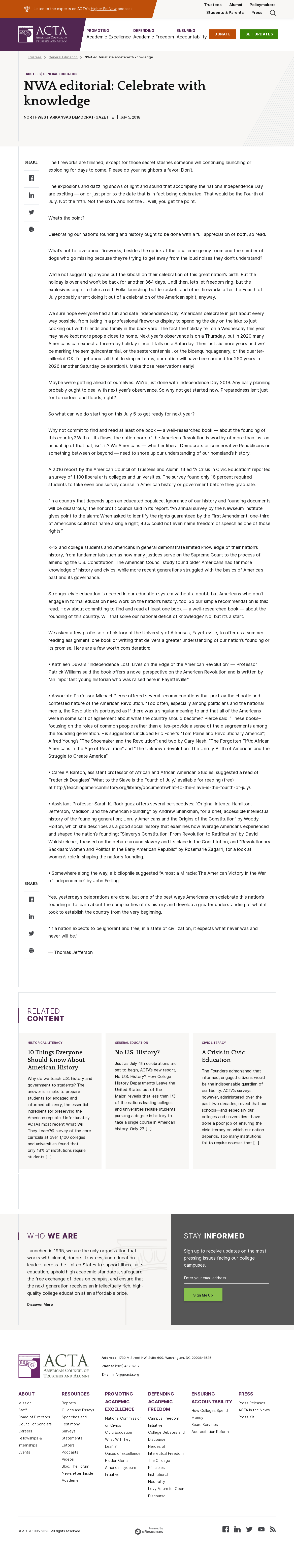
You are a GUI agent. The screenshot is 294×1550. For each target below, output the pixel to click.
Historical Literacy (45, 1043)
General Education (63, 57)
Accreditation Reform (210, 1431)
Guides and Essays (78, 1410)
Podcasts (70, 1452)
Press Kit (246, 1417)
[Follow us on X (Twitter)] (249, 1528)
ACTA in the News (254, 1410)
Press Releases (252, 1403)
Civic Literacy (214, 1043)
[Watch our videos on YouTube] (261, 1528)
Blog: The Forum (75, 1466)
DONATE (222, 34)
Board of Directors (34, 1417)
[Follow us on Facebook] (225, 1528)
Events (24, 1452)
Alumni (235, 5)
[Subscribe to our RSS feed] (273, 1528)
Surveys (69, 1431)
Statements (72, 1438)
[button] (108, 34)
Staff (22, 1410)
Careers (25, 1431)
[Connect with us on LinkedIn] (237, 1528)
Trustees (213, 5)
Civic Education (118, 1432)
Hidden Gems (116, 1460)
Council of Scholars (35, 1424)
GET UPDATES (259, 34)
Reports (69, 1403)
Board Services (204, 1424)
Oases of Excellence (123, 1453)
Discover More (40, 1305)
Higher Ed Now (104, 9)
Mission (24, 1403)
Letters (68, 1445)
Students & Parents (225, 12)
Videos (68, 1459)
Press (257, 12)
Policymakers (263, 5)
